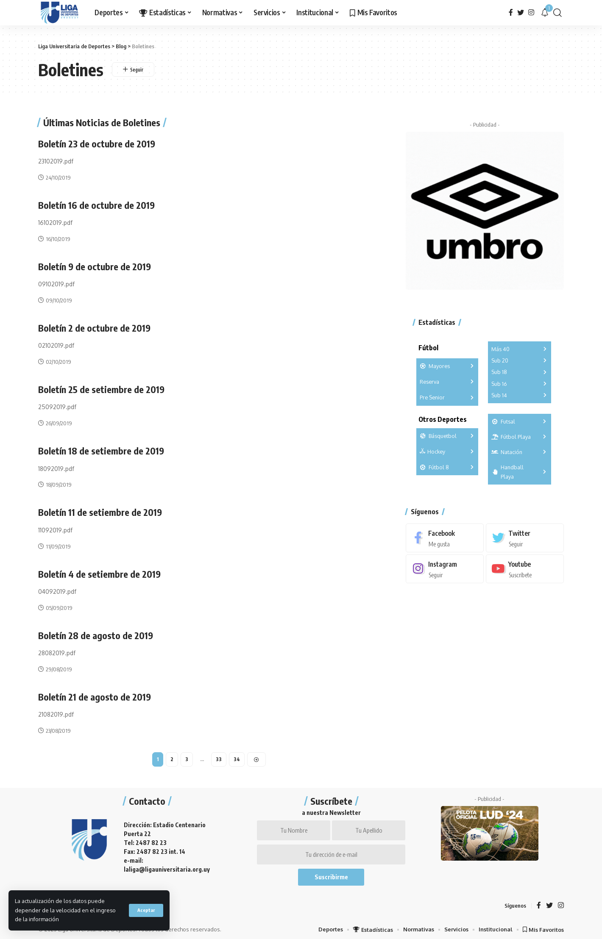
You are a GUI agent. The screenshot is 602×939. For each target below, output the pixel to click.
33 (219, 756)
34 (237, 756)
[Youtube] (525, 564)
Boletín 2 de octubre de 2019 (94, 327)
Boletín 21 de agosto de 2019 (94, 694)
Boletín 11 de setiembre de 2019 (100, 510)
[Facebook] (511, 12)
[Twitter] (520, 12)
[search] (557, 13)
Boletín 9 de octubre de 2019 (95, 265)
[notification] (545, 12)
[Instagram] (531, 12)
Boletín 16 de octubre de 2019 (96, 205)
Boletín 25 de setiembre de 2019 (101, 388)
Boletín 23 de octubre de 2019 (97, 144)
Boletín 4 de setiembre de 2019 (100, 572)
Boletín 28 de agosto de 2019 (95, 633)
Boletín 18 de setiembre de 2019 (101, 449)
